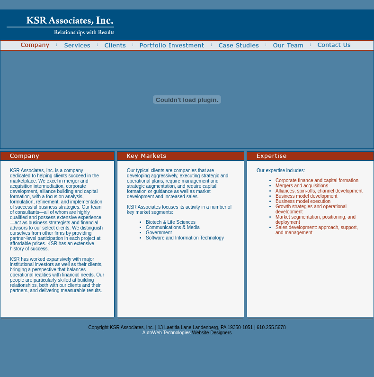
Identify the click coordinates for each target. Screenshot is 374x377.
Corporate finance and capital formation (317, 180)
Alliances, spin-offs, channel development (319, 190)
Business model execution (303, 201)
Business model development (307, 196)
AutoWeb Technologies (166, 332)
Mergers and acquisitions (302, 185)
